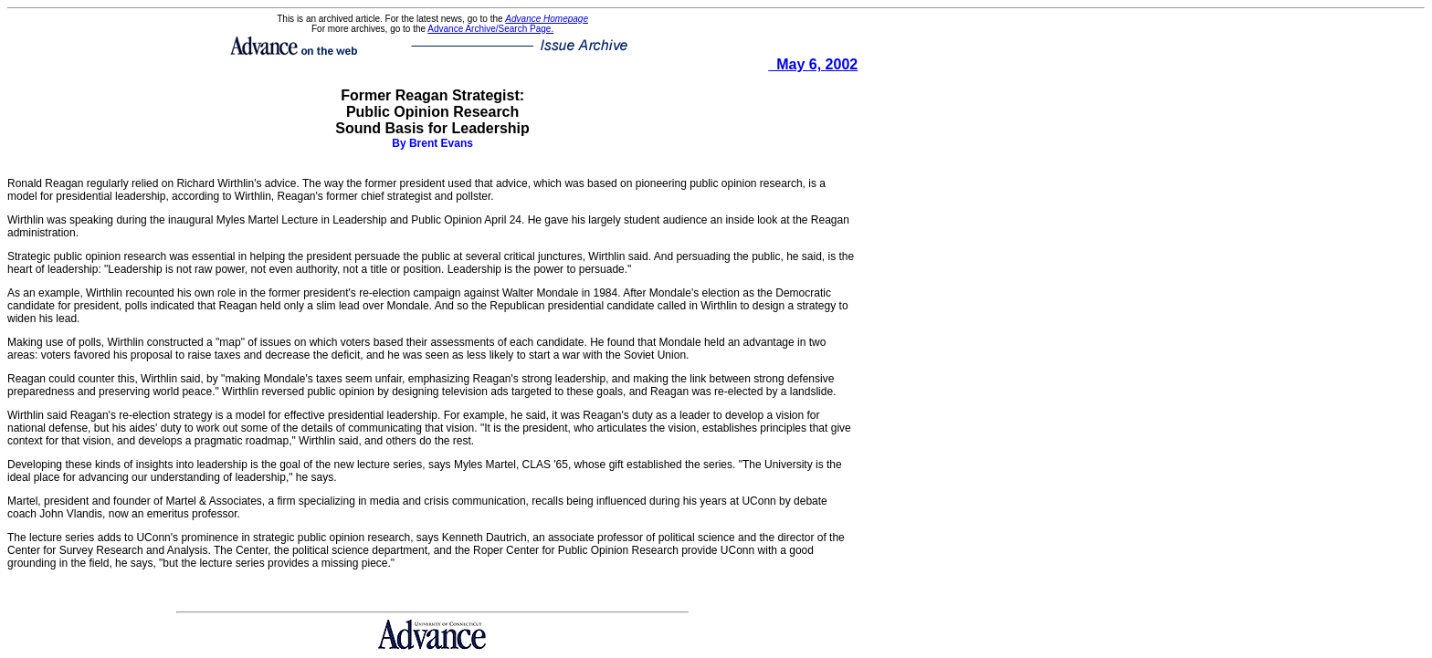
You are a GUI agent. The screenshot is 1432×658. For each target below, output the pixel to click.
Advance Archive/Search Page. (490, 29)
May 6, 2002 (813, 64)
